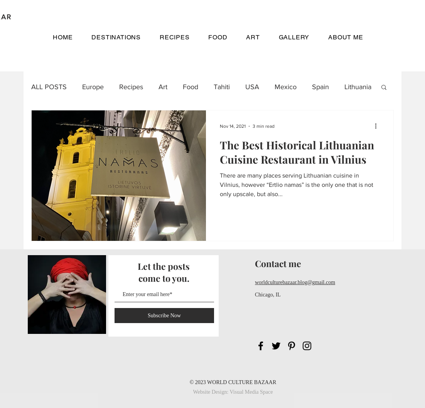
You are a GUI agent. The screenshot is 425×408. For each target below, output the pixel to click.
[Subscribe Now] (164, 315)
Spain (320, 87)
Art (163, 87)
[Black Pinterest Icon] (291, 346)
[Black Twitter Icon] (276, 346)
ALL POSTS (49, 87)
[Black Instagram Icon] (307, 346)
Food (190, 87)
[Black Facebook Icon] (260, 346)
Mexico (286, 87)
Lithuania (357, 87)
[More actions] (378, 126)
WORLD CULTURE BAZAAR (241, 382)
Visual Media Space (251, 392)
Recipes (131, 87)
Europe (93, 87)
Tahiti (222, 87)
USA (252, 87)
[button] (116, 37)
